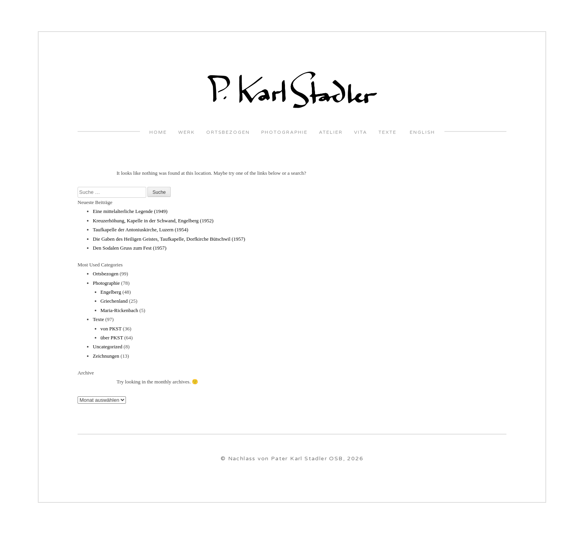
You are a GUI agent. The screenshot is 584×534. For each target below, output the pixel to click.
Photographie (284, 132)
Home (158, 132)
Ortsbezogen (228, 132)
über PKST (112, 338)
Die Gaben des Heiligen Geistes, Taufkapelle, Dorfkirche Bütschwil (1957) (169, 239)
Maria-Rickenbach (119, 310)
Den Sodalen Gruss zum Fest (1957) (129, 248)
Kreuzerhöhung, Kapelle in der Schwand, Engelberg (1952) (153, 221)
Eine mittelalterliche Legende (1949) (130, 211)
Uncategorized (107, 346)
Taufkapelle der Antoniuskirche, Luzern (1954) (140, 229)
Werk (186, 132)
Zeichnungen (106, 356)
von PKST (111, 329)
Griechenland (114, 301)
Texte (387, 132)
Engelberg (111, 292)
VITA (360, 132)
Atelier (331, 132)
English (421, 132)
